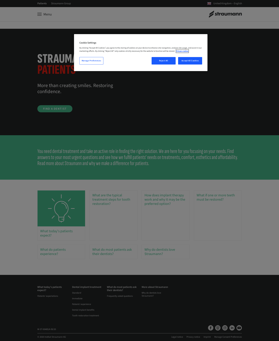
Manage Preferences (91, 60)
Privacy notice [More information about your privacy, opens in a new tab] (182, 51)
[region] (140, 52)
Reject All (163, 60)
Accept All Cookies (190, 60)
